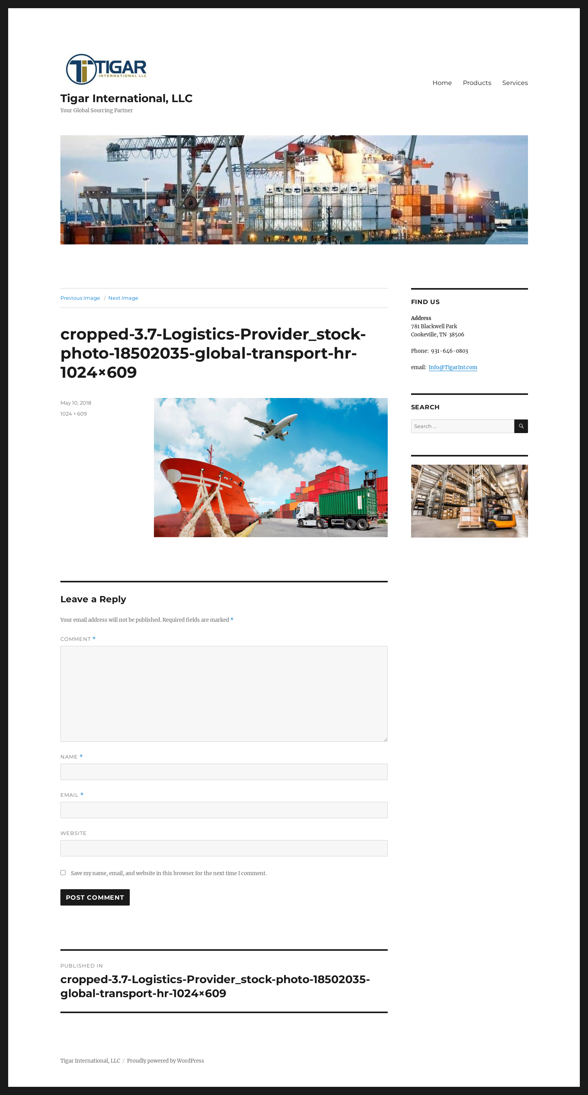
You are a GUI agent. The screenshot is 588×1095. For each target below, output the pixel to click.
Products (477, 83)
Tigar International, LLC (126, 98)
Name (71, 757)
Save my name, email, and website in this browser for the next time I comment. (169, 873)
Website (73, 833)
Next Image (123, 298)
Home (442, 83)
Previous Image (80, 298)
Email (72, 795)
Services (515, 83)
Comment (78, 639)
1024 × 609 (73, 413)
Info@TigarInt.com (453, 367)
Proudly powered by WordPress (165, 1061)
